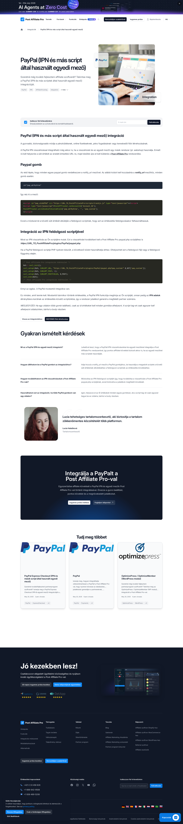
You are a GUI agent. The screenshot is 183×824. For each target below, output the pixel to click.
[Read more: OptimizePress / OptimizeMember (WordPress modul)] (140, 575)
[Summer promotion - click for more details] (91, 7)
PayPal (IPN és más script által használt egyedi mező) (61, 29)
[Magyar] (140, 807)
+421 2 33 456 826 (32, 785)
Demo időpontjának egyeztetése (68, 685)
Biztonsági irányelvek (97, 819)
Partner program (82, 742)
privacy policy (28, 806)
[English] (127, 807)
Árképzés (24, 729)
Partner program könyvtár (115, 747)
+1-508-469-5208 (32, 794)
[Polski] (152, 807)
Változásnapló (51, 737)
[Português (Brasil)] (156, 807)
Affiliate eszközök (142, 750)
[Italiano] (144, 807)
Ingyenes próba (136, 19)
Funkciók (24, 734)
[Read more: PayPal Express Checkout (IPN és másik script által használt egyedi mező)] (43, 575)
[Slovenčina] (161, 807)
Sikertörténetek (81, 737)
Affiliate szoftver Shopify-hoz (146, 728)
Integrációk (31, 29)
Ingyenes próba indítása (79, 503)
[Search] (100, 19)
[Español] (131, 807)
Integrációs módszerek (29, 739)
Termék (50, 19)
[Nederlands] (148, 807)
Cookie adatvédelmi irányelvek (142, 819)
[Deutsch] (123, 807)
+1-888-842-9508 (32, 790)
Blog (107, 728)
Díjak (77, 732)
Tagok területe (51, 732)
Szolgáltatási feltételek (76, 819)
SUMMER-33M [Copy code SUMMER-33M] (31, 11)
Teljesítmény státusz (53, 742)
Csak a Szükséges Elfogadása (39, 812)
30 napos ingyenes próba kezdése (36, 685)
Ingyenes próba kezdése (32, 761)
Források (61, 19)
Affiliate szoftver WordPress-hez (147, 740)
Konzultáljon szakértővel (115, 19)
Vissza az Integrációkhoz (32, 319)
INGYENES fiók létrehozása (57, 319)
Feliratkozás (154, 122)
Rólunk (78, 728)
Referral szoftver (141, 745)
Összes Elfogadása (14, 812)
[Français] (135, 807)
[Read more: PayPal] (91, 575)
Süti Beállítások (13, 816)
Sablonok (109, 732)
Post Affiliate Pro (119, 154)
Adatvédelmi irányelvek (118, 819)
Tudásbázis (50, 728)
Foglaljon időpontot (104, 502)
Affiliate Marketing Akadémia (117, 737)
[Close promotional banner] (179, 3)
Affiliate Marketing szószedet (117, 742)
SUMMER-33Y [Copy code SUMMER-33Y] (53, 11)
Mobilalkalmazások (28, 743)
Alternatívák (25, 748)
